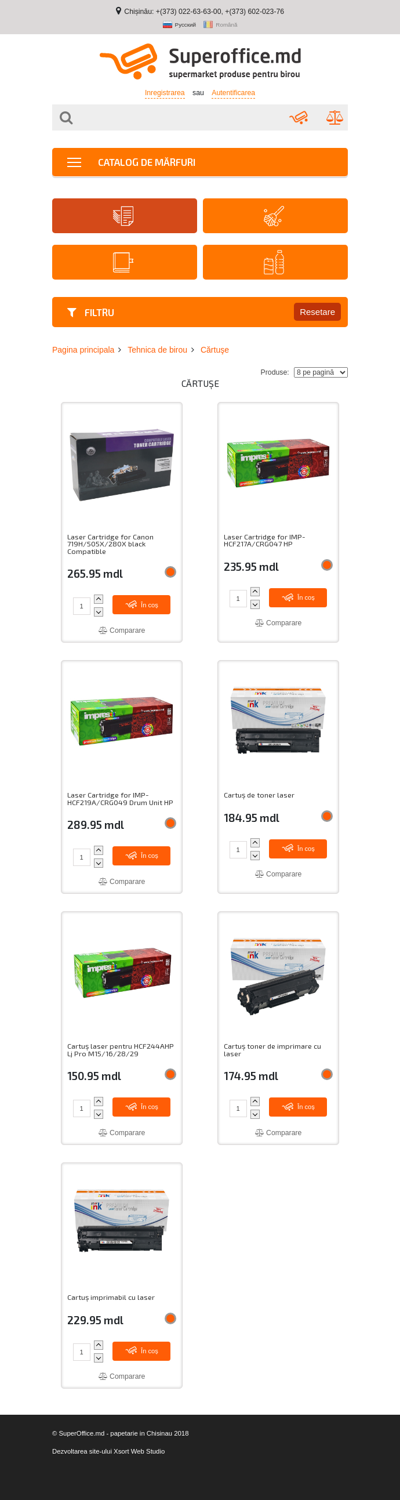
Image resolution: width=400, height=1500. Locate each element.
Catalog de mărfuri (131, 162)
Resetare (317, 312)
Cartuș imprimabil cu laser (111, 1297)
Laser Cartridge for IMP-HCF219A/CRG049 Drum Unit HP (120, 798)
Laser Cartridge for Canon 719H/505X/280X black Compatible (110, 544)
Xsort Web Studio (139, 1451)
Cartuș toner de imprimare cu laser (272, 1049)
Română (220, 25)
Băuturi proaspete (274, 262)
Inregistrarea (165, 93)
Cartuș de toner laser (259, 795)
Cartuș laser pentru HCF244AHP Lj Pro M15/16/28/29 (120, 1049)
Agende (123, 262)
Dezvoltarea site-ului (82, 1451)
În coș (141, 604)
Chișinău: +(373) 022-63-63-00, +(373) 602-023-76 (204, 12)
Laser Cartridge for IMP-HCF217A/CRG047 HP (265, 540)
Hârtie (123, 216)
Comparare (122, 630)
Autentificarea (233, 93)
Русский (179, 25)
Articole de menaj (274, 216)
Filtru (90, 312)
